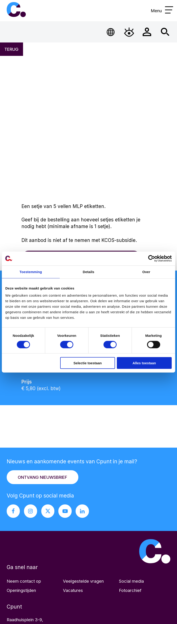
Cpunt (16, 10)
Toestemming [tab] (31, 272)
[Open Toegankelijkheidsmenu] (129, 32)
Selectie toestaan (88, 363)
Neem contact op (24, 581)
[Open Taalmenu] (111, 32)
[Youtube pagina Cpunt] (65, 511)
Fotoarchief (130, 590)
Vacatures (73, 590)
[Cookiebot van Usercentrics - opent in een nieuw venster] (151, 258)
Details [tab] (88, 272)
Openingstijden (21, 590)
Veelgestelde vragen (83, 581)
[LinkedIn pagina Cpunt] (82, 511)
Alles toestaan (144, 363)
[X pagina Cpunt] (48, 511)
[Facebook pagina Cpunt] (13, 511)
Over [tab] (146, 272)
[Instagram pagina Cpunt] (30, 511)
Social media (131, 581)
